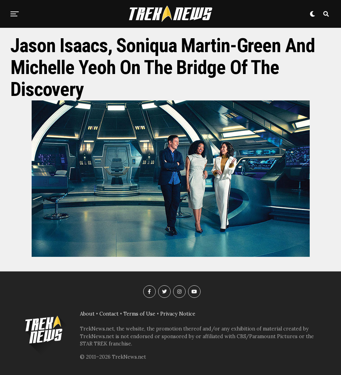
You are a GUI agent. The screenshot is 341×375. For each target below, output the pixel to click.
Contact (109, 314)
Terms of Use (139, 314)
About (87, 314)
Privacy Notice (177, 314)
